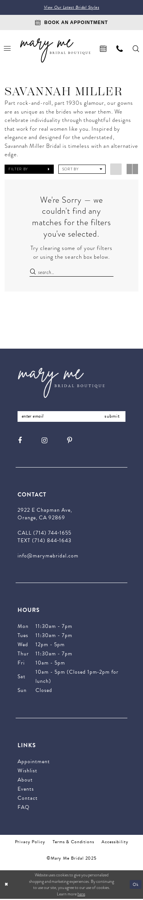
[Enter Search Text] (71, 272)
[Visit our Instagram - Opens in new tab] (44, 441)
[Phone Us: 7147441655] (119, 49)
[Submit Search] (33, 272)
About (25, 781)
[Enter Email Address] (71, 417)
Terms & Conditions (73, 842)
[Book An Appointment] (71, 22)
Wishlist (27, 772)
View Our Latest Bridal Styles (72, 7)
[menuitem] (103, 49)
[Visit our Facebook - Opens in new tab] (20, 441)
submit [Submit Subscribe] (112, 417)
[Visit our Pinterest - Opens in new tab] (69, 441)
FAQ (24, 808)
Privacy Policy (30, 842)
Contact (28, 799)
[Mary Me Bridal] (55, 50)
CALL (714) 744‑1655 (44, 534)
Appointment (34, 763)
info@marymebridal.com (48, 557)
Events (26, 790)
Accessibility (114, 842)
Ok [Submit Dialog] (136, 885)
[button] (29, 169)
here (81, 895)
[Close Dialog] (6, 885)
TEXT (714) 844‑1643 (44, 542)
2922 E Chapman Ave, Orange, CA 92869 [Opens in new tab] (45, 515)
